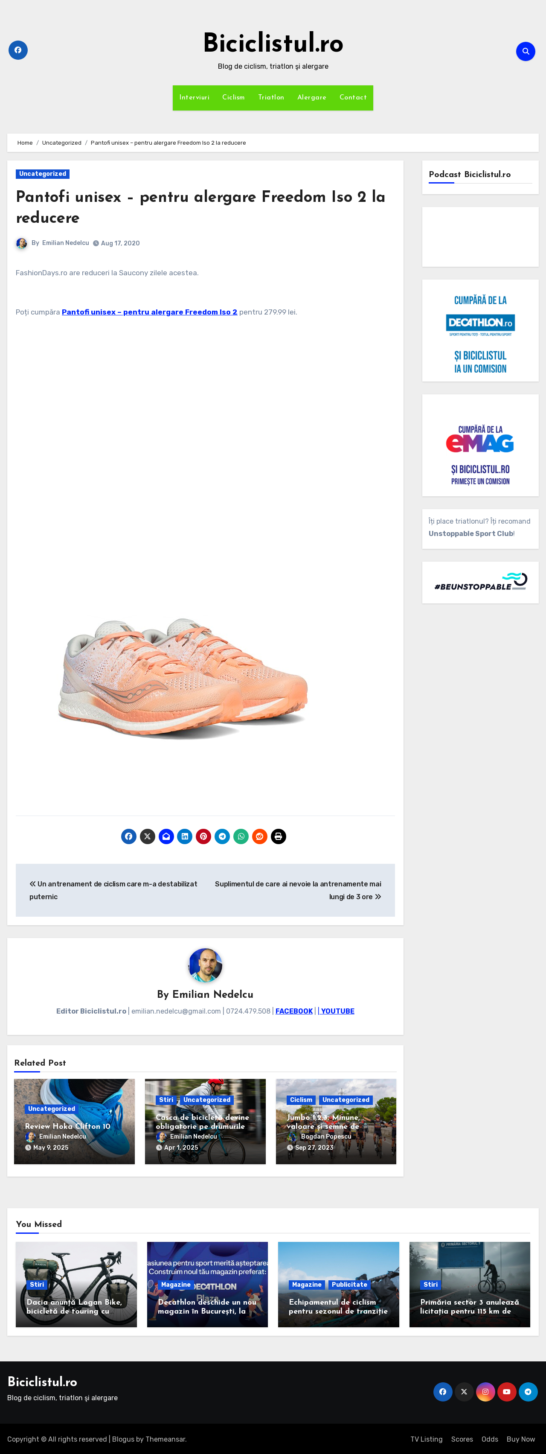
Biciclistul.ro (273, 45)
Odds (490, 1438)
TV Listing (426, 1438)
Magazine (176, 1282)
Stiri (166, 1100)
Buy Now (521, 1438)
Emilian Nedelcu (65, 243)
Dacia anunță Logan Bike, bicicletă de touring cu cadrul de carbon (74, 1310)
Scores (462, 1438)
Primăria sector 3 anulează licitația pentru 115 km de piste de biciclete (469, 1310)
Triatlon (271, 97)
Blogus (123, 1438)
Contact (353, 97)
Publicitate (349, 1282)
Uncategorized (42, 174)
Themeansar (165, 1438)
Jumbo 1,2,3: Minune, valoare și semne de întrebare (323, 1127)
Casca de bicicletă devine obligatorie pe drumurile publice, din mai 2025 (202, 1127)
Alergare (312, 97)
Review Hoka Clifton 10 (67, 1127)
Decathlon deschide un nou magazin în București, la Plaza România (207, 1310)
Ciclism (233, 97)
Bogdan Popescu (319, 1137)
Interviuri (194, 97)
